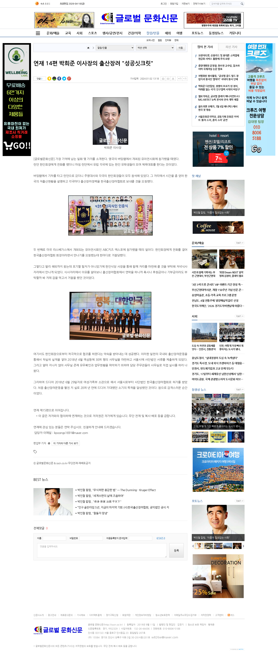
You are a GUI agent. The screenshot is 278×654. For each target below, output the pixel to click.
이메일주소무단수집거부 (185, 615)
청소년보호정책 (162, 615)
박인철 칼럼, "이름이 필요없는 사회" (212, 212)
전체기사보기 (199, 3)
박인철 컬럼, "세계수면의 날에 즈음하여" (100, 495)
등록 (176, 550)
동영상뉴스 (216, 33)
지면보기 (186, 3)
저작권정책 (206, 615)
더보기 (238, 243)
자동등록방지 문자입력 (116, 538)
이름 (39, 538)
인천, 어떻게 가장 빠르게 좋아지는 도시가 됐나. (217, 426)
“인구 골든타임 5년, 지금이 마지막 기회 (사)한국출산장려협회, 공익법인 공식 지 (123, 507)
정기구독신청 (112, 615)
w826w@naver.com (164, 637)
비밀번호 (74, 538)
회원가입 (174, 3)
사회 (79, 33)
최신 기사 (231, 47)
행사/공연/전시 (112, 33)
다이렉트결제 (95, 615)
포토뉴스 (197, 33)
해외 (168, 33)
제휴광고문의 (66, 615)
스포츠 (92, 33)
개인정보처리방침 (143, 615)
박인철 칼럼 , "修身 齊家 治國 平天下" (99, 501)
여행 (179, 33)
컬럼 (160, 40)
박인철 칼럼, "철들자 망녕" (92, 513)
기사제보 (81, 615)
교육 (68, 33)
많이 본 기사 (205, 47)
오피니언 (150, 40)
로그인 (164, 3)
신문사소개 (38, 615)
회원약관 (126, 615)
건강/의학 (134, 33)
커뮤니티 (235, 33)
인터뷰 (168, 40)
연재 (176, 40)
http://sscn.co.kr (113, 624)
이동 (181, 47)
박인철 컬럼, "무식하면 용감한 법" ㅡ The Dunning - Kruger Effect (116, 490)
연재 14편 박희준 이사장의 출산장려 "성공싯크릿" (93, 63)
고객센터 (219, 615)
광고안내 (52, 615)
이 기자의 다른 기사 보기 (65, 443)
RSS (231, 615)
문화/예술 (53, 33)
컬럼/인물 (152, 33)
